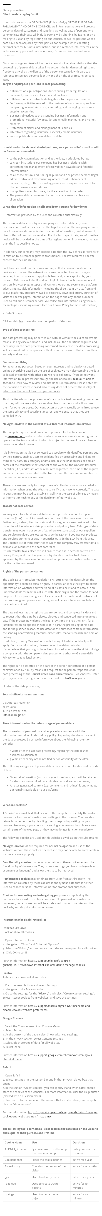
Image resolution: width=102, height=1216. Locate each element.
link (21, 321)
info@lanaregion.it (74, 678)
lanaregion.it (16, 436)
